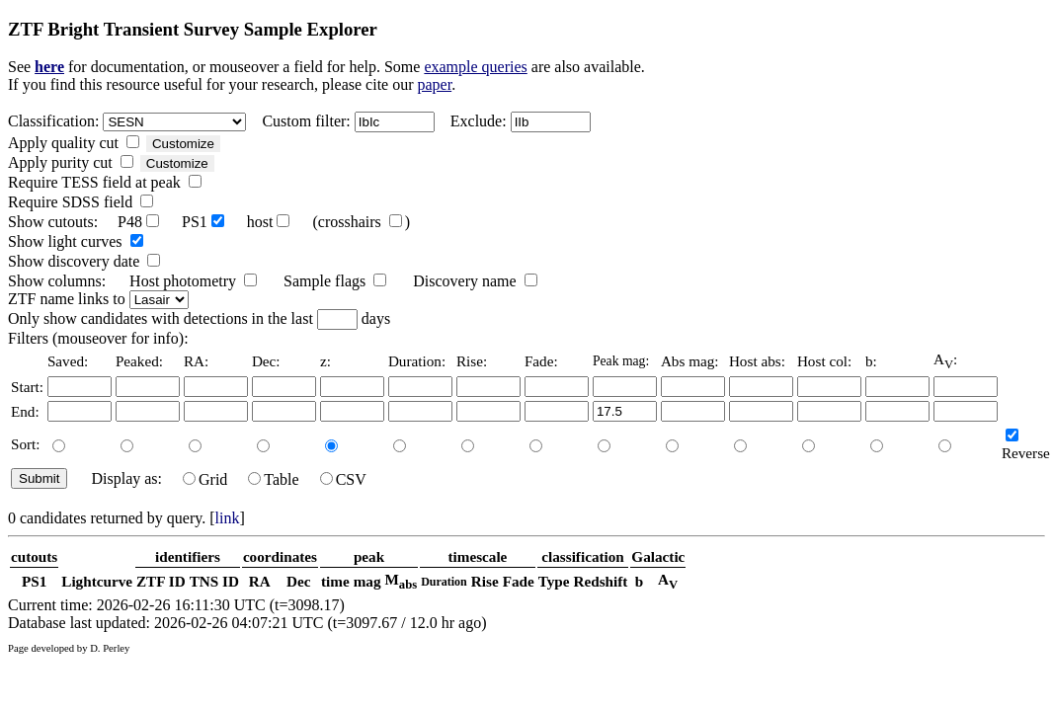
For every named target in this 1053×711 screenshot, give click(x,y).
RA (260, 581)
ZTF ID (161, 581)
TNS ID (214, 581)
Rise (485, 581)
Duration (444, 582)
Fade (518, 581)
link (227, 518)
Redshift (601, 581)
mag (367, 581)
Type (554, 581)
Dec (298, 581)
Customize (183, 143)
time (335, 581)
